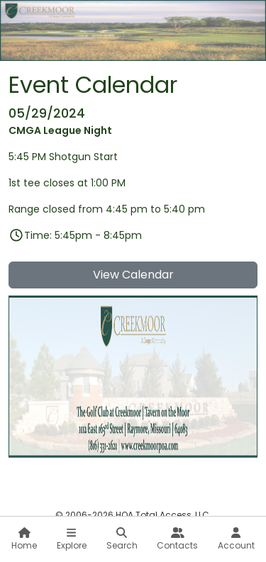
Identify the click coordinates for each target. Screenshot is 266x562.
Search (122, 539)
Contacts (177, 539)
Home (24, 539)
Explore (72, 539)
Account (236, 539)
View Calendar (133, 274)
